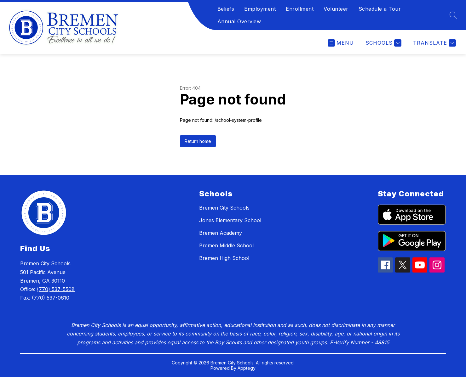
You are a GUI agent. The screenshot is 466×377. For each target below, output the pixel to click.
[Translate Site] (433, 43)
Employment (260, 9)
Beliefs (225, 9)
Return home (198, 141)
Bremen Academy (220, 233)
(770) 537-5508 (56, 289)
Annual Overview (239, 21)
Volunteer (336, 9)
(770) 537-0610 (50, 298)
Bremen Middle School (226, 245)
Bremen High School (224, 258)
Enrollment (300, 9)
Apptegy (247, 368)
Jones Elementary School (230, 220)
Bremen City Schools (224, 208)
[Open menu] (341, 43)
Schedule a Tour (380, 9)
